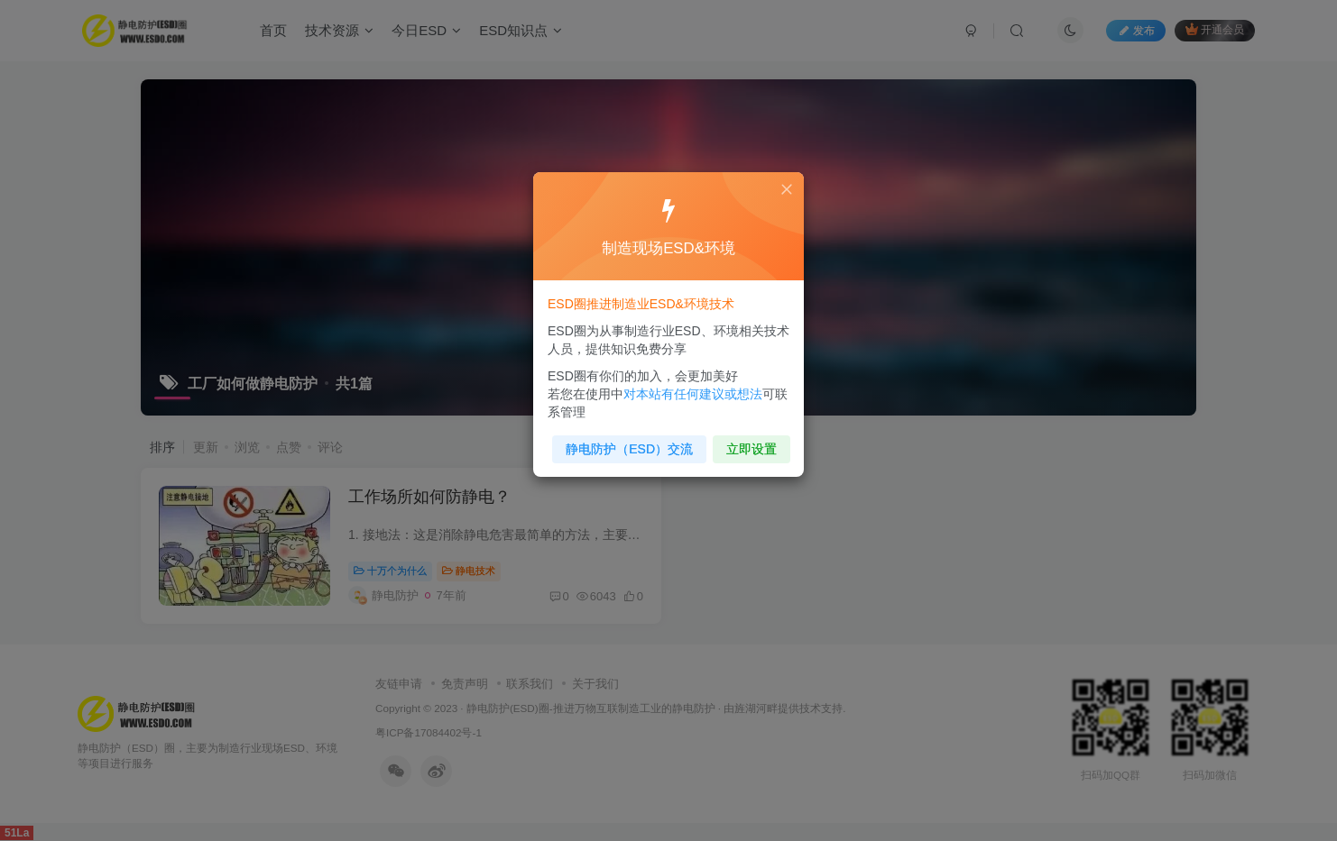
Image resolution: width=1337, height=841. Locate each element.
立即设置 (747, 443)
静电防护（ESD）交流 (631, 443)
